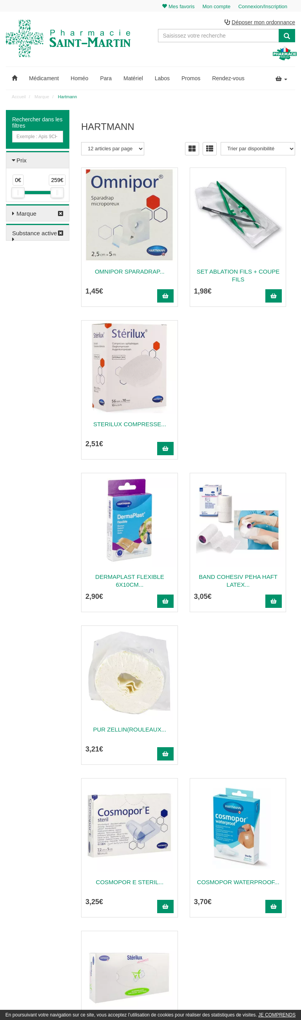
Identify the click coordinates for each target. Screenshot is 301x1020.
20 (210, 794)
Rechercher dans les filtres (37, 124)
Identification (270, 872)
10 (178, 794)
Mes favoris (269, 906)
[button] (14, 79)
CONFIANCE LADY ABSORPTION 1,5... (263, 703)
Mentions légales (199, 914)
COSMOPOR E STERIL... (113, 550)
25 (226, 794)
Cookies (189, 940)
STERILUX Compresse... (263, 245)
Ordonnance (194, 880)
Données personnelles (204, 931)
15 (194, 794)
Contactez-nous (197, 863)
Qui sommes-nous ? (202, 872)
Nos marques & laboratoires (110, 933)
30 (242, 794)
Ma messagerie (273, 897)
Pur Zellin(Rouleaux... (263, 398)
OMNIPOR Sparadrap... (113, 245)
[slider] (18, 194)
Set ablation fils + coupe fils (188, 245)
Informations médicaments (209, 897)
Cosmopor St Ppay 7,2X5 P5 (188, 703)
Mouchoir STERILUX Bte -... (263, 550)
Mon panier (268, 863)
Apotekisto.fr (237, 1003)
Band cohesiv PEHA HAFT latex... (188, 398)
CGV (186, 923)
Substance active (34, 234)
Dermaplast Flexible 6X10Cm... (113, 398)
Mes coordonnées (275, 889)
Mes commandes (274, 880)
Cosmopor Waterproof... (188, 550)
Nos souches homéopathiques (112, 924)
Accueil (18, 98)
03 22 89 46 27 (99, 863)
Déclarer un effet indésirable (210, 906)
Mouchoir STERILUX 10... (113, 703)
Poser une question (201, 889)
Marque (26, 215)
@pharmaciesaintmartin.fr (118, 872)
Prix (21, 162)
